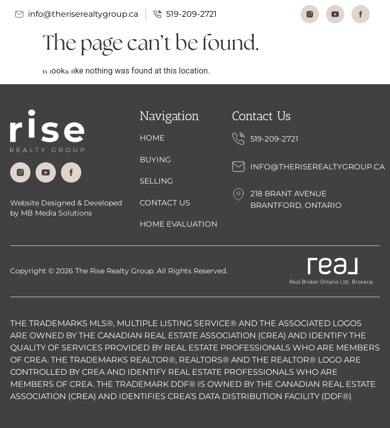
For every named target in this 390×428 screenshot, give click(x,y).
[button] (366, 61)
